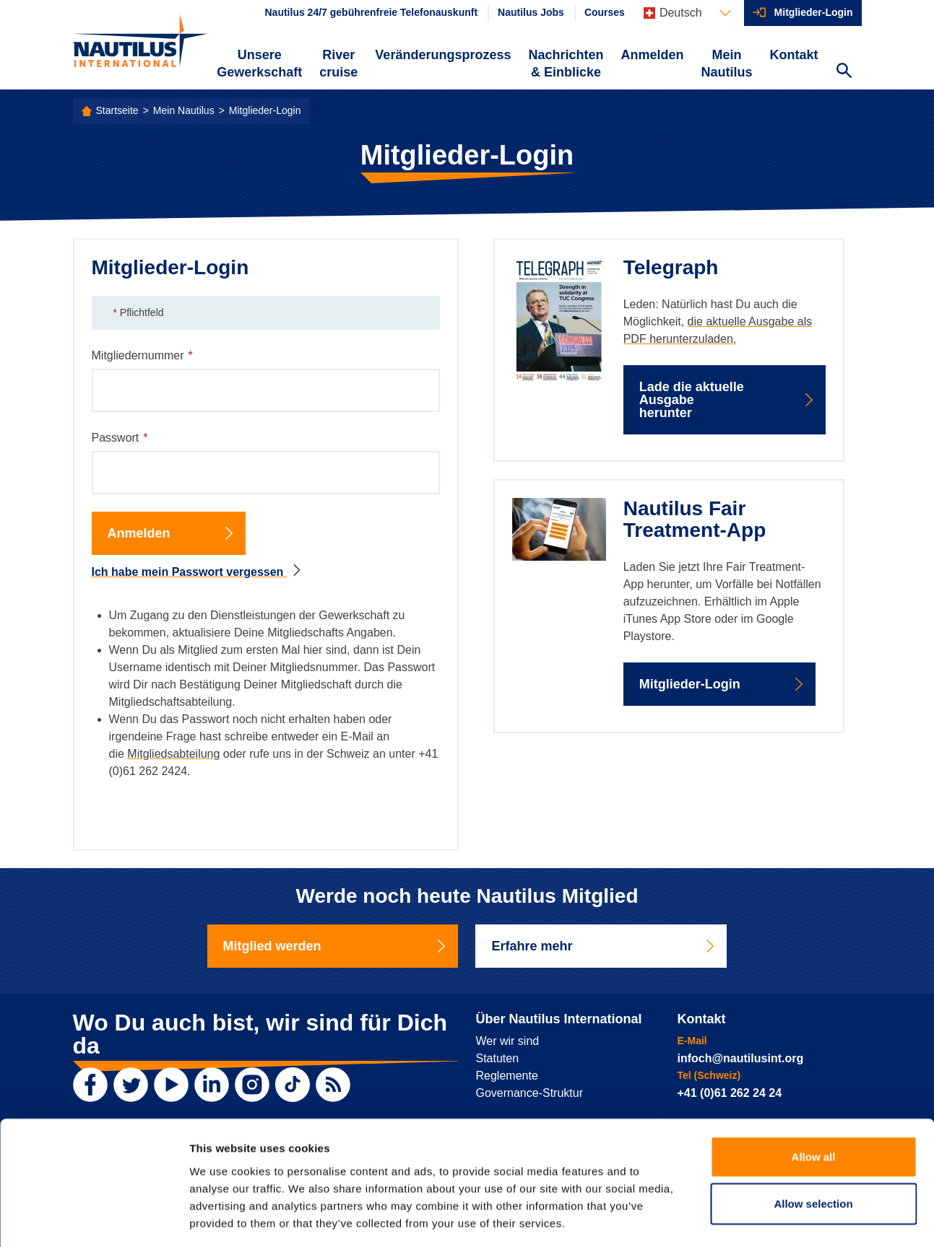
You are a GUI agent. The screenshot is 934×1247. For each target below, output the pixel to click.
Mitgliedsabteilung (173, 754)
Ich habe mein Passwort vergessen (197, 572)
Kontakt (794, 55)
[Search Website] (844, 72)
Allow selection (813, 1141)
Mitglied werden (336, 946)
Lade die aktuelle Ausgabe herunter (727, 400)
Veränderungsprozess (443, 55)
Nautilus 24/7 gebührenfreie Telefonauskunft (371, 12)
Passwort (120, 438)
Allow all (814, 1094)
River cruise (338, 63)
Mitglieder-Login (813, 12)
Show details (758, 1218)
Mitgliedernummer (142, 355)
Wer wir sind (508, 1041)
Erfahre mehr (604, 946)
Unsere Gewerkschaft (259, 63)
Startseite (117, 110)
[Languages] (687, 13)
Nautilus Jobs (531, 12)
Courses (604, 12)
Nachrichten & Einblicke (565, 63)
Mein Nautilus (726, 63)
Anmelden (651, 55)
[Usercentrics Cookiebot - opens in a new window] (93, 1219)
